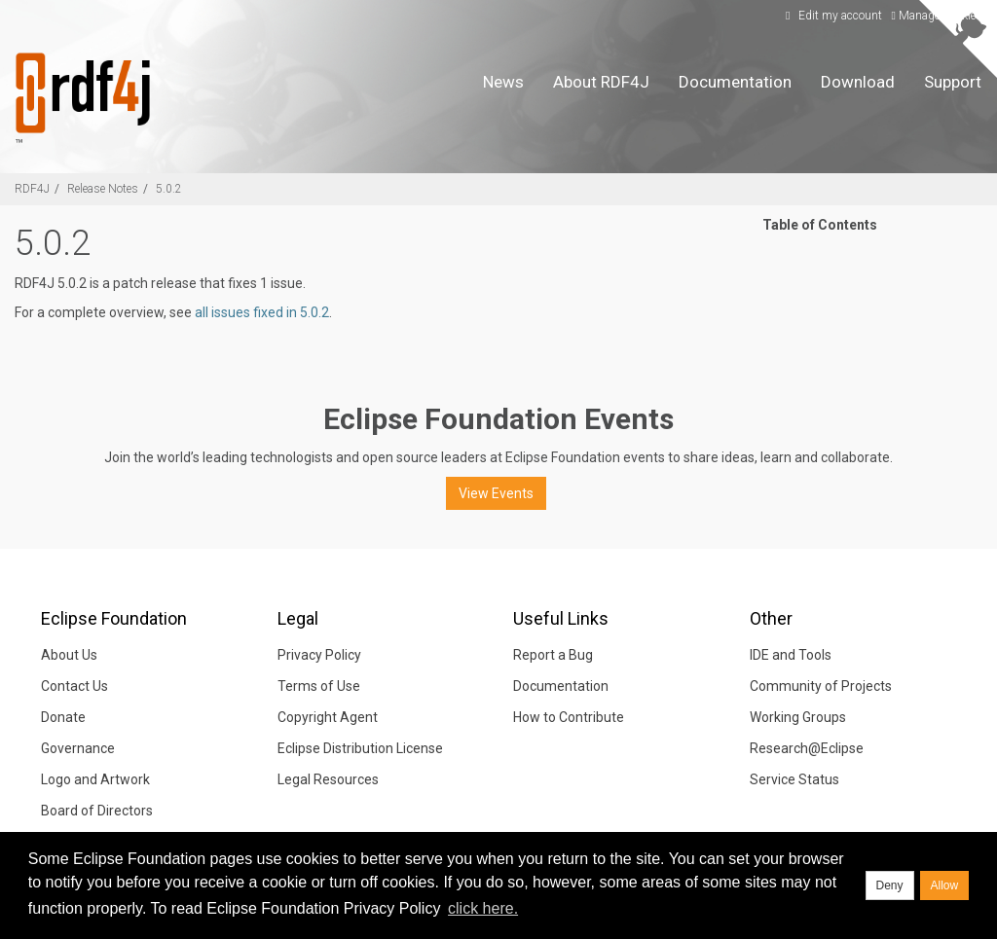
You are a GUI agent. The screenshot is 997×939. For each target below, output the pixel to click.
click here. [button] (483, 908)
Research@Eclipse (807, 748)
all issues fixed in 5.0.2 (262, 312)
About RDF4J (601, 81)
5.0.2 (169, 189)
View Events (496, 493)
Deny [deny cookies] (890, 885)
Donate (63, 717)
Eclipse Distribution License (360, 748)
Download (858, 81)
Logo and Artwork (95, 779)
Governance (78, 748)
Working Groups (798, 717)
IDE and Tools (790, 655)
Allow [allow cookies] (945, 885)
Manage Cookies (937, 15)
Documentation (735, 81)
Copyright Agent (327, 717)
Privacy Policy (319, 655)
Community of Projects (821, 686)
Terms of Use (318, 686)
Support (952, 81)
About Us (69, 655)
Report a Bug (553, 655)
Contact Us (74, 686)
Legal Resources (328, 779)
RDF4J (32, 189)
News (503, 81)
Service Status (794, 779)
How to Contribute (568, 717)
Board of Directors (97, 810)
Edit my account (831, 15)
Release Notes (102, 189)
